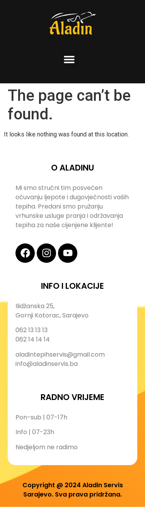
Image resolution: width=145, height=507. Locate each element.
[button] (69, 59)
